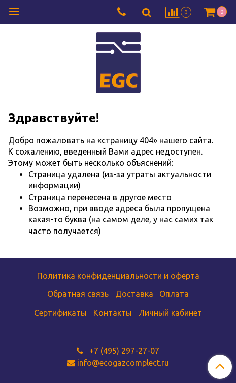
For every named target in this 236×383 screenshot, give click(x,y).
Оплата (174, 293)
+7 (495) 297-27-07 (123, 350)
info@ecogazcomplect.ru (123, 362)
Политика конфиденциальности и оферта (118, 275)
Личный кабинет (170, 312)
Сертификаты (60, 312)
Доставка (134, 293)
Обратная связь (78, 293)
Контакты (112, 312)
